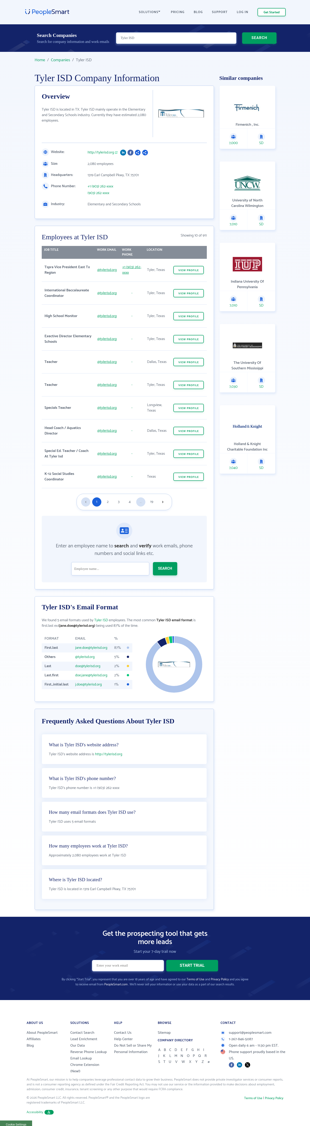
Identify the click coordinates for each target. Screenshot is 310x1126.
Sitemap (164, 1033)
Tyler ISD (101, 620)
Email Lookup (81, 1058)
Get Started (272, 12)
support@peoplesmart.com (246, 1033)
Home (40, 60)
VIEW (188, 270)
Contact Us (122, 1033)
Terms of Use (195, 979)
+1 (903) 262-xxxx (100, 186)
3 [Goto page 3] (118, 502)
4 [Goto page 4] (130, 502)
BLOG (198, 12)
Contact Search (82, 1033)
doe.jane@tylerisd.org (91, 675)
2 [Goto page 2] (108, 502)
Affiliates (34, 1039)
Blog (30, 1045)
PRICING (178, 12)
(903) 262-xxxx (98, 193)
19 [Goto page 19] (151, 502)
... (141, 502)
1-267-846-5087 (237, 1039)
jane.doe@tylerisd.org (91, 648)
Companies (60, 60)
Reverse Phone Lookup (88, 1052)
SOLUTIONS (150, 12)
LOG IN (243, 12)
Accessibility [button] (40, 1112)
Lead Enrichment (83, 1039)
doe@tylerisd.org (87, 666)
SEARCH (259, 38)
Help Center (123, 1039)
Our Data (77, 1045)
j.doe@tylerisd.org (88, 684)
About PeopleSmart (42, 1033)
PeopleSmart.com (115, 984)
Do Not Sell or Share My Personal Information (133, 1048)
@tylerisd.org (107, 270)
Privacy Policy (220, 979)
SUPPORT (219, 12)
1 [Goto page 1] (96, 502)
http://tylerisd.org (101, 152)
